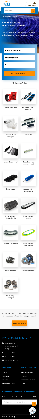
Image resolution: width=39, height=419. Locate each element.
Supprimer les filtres (19, 73)
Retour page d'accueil (12, 22)
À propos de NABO (27, 372)
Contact (23, 383)
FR (33, 417)
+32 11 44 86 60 (10, 356)
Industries (5, 380)
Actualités (24, 376)
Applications (6, 376)
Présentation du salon (28, 380)
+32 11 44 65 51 (27, 3)
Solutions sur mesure (8, 383)
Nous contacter (19, 323)
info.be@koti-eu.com (11, 360)
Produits (4, 372)
